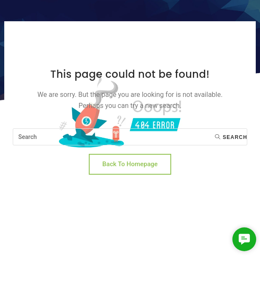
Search (231, 137)
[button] (244, 239)
